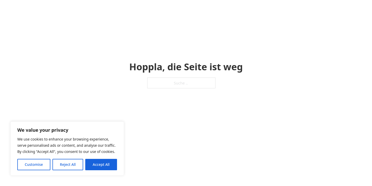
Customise (34, 164)
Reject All (68, 164)
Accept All (101, 164)
